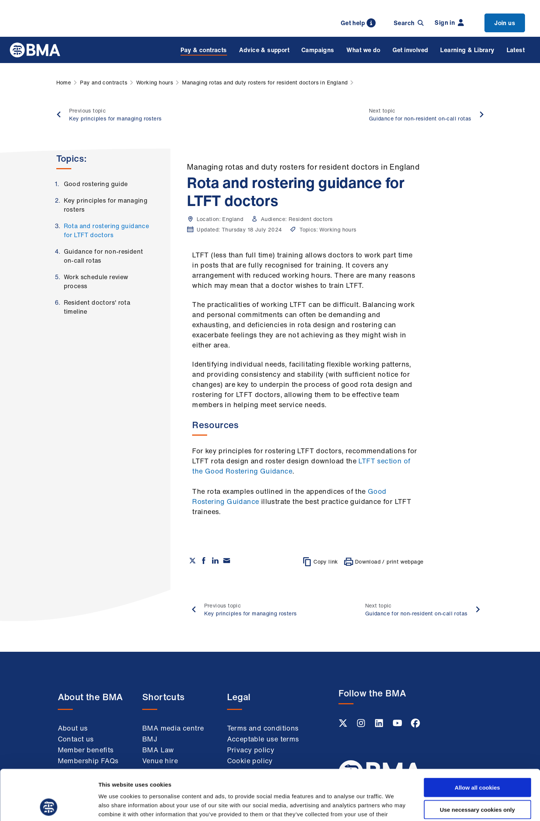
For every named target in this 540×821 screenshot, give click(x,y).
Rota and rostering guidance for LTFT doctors (106, 230)
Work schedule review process (96, 281)
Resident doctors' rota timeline (97, 307)
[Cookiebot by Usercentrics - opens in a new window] (48, 806)
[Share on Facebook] (203, 560)
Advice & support (264, 49)
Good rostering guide (96, 183)
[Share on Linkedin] (215, 560)
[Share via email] (226, 560)
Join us (504, 22)
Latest (516, 49)
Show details (393, 806)
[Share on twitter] (192, 560)
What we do (363, 49)
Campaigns (317, 49)
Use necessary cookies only (477, 762)
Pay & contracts (204, 49)
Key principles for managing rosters (106, 205)
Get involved (411, 49)
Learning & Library (467, 49)
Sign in (449, 22)
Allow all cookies (477, 740)
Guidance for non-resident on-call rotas (103, 256)
